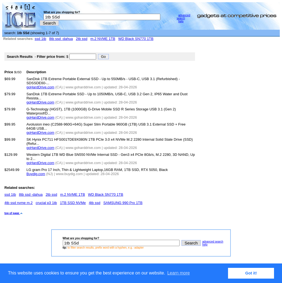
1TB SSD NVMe (73, 203)
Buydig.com (35, 174)
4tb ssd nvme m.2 (18, 203)
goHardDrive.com (40, 87)
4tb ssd (94, 203)
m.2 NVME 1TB (102, 39)
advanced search (183, 17)
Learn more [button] (178, 273)
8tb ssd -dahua (61, 39)
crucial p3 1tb (46, 203)
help (180, 21)
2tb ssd (81, 39)
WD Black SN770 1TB (135, 39)
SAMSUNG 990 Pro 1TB (122, 203)
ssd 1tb (40, 39)
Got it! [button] (251, 273)
